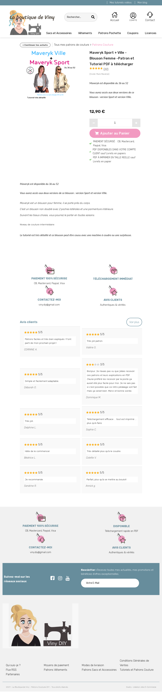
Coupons (132, 33)
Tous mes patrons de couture (71, 44)
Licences (150, 33)
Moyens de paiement (56, 665)
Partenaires (13, 674)
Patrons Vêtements (55, 669)
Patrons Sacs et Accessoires (99, 669)
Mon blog (142, 2)
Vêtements (85, 33)
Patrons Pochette (109, 33)
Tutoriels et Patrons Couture (137, 669)
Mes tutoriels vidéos (121, 2)
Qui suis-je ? (13, 665)
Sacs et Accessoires (59, 33)
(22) (106, 69)
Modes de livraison (93, 665)
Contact (150, 20)
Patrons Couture (102, 44)
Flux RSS (11, 669)
